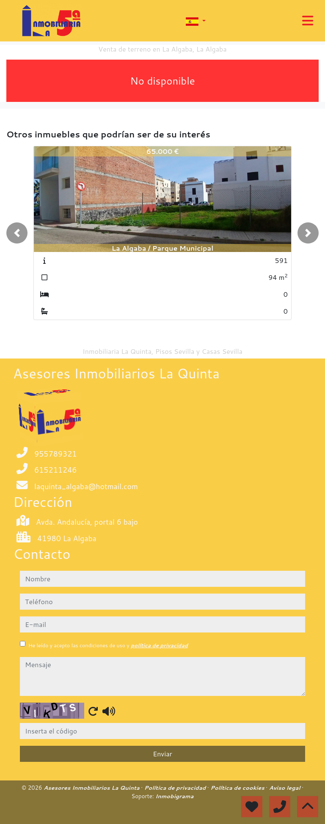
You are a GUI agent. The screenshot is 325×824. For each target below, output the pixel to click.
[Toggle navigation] (307, 21)
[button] (17, 233)
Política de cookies (238, 787)
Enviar (162, 753)
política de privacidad (159, 645)
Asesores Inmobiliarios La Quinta (92, 787)
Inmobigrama (174, 796)
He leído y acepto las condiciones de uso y (108, 645)
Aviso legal (285, 787)
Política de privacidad (175, 787)
